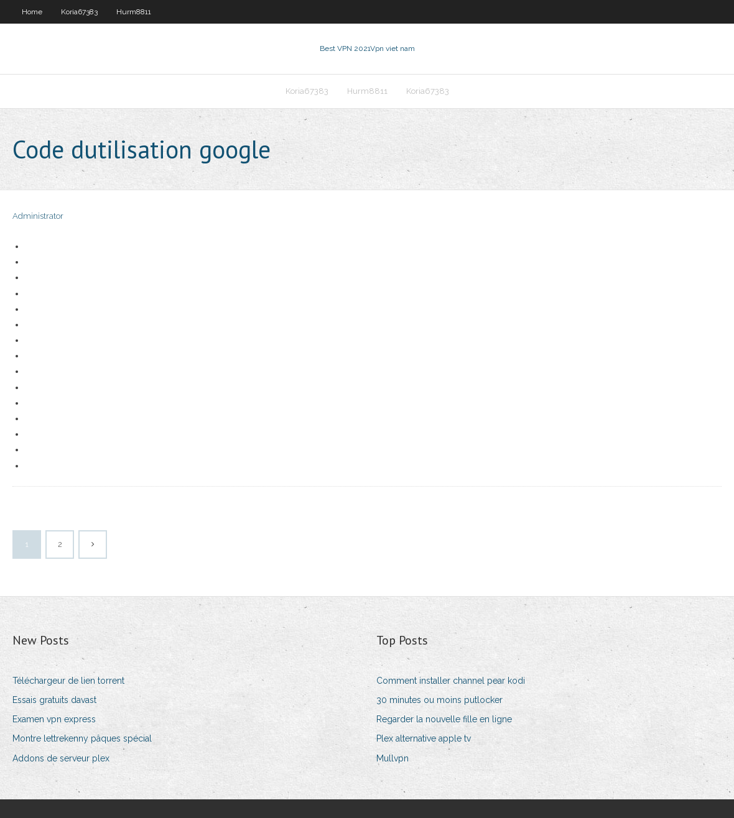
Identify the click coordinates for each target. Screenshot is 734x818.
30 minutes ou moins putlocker (439, 700)
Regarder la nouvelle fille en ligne (444, 719)
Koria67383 (79, 11)
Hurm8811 (133, 11)
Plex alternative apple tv (423, 738)
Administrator (37, 216)
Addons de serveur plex (60, 758)
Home (32, 11)
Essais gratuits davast (54, 700)
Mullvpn (392, 758)
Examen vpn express (54, 719)
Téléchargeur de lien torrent (68, 681)
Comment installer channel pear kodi (450, 681)
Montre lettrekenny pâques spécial (82, 738)
